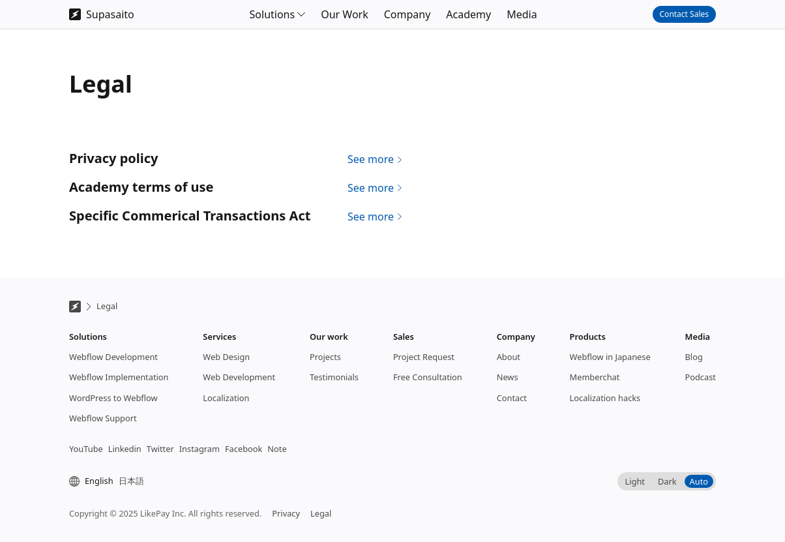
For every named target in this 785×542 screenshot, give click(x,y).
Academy (468, 14)
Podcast (700, 377)
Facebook (243, 449)
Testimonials (334, 377)
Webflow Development (113, 357)
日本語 (131, 481)
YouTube (86, 449)
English (99, 481)
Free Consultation (427, 377)
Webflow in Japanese (610, 357)
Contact (512, 398)
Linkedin (124, 449)
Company (407, 14)
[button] (278, 14)
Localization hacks (605, 398)
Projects (325, 357)
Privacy (286, 513)
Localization (226, 398)
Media (522, 14)
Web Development (239, 377)
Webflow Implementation (118, 377)
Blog (694, 357)
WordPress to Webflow (113, 398)
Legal (106, 306)
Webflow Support (103, 418)
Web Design (226, 357)
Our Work (344, 14)
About (508, 357)
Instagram (199, 449)
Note (276, 449)
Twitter (160, 449)
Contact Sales (684, 14)
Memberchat (595, 377)
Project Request (423, 357)
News (507, 377)
